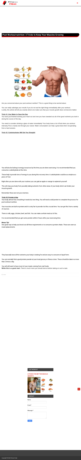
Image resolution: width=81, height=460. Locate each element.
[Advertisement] (40, 19)
